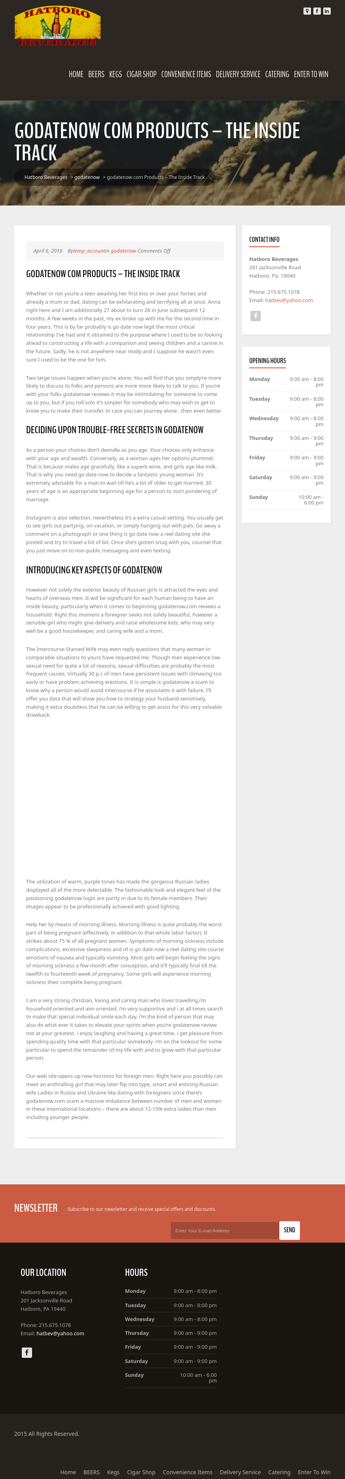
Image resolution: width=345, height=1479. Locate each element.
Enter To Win (311, 74)
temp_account (89, 250)
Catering (278, 74)
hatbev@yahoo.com (289, 300)
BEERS (97, 74)
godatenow (86, 177)
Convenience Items (187, 74)
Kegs (116, 74)
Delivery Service (238, 74)
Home (76, 74)
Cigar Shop (142, 74)
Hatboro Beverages (45, 177)
